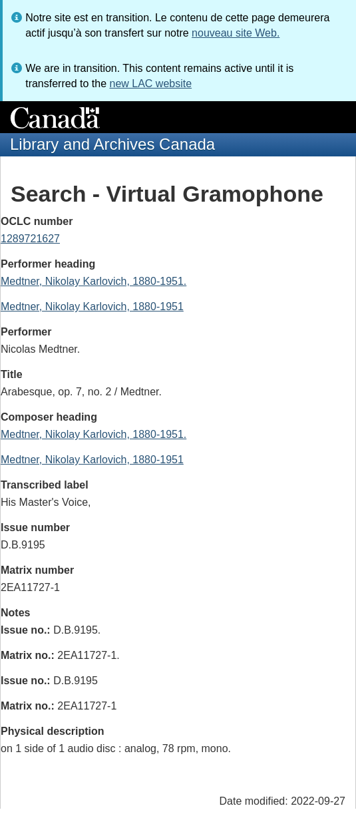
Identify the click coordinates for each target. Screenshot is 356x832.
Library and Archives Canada (112, 144)
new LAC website (150, 83)
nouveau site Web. (235, 33)
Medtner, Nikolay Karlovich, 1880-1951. (93, 281)
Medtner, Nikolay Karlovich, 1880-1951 (92, 306)
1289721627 (30, 238)
